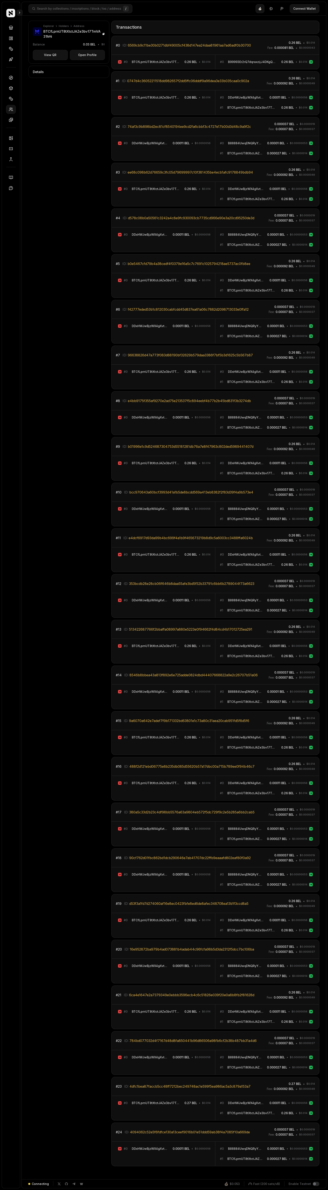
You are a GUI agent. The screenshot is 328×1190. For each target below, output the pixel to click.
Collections (12, 38)
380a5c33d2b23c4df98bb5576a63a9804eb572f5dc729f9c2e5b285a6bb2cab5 (192, 812)
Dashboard (12, 78)
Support (12, 188)
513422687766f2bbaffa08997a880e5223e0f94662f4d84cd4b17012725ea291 (190, 629)
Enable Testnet (300, 1184)
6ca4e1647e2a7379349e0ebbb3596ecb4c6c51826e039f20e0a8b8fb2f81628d (191, 995)
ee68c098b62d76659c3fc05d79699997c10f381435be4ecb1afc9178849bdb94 (190, 172)
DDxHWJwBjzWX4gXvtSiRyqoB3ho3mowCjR (246, 97)
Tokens (12, 49)
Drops (12, 59)
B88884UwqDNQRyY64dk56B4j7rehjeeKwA (245, 143)
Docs (12, 177)
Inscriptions (12, 120)
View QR (50, 55)
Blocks (12, 88)
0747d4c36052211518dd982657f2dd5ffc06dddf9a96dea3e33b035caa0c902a (188, 81)
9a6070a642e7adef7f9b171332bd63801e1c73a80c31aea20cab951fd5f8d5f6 (189, 721)
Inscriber (12, 138)
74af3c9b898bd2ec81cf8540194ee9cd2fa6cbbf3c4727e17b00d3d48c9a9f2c (189, 126)
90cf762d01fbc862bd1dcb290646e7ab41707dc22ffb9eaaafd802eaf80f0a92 (190, 858)
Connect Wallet (304, 8)
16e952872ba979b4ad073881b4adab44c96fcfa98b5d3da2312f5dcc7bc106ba (192, 949)
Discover (12, 28)
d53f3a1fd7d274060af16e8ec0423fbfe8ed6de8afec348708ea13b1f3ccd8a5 (188, 903)
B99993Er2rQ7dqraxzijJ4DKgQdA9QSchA (252, 62)
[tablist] (271, 8)
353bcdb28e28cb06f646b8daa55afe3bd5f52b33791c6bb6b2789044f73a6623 (191, 584)
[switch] (316, 1184)
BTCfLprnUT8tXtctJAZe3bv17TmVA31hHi (156, 62)
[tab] (260, 8)
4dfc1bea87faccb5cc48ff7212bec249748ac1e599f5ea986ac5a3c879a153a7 (190, 1086)
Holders (12, 109)
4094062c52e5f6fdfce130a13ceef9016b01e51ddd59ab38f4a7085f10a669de (190, 1132)
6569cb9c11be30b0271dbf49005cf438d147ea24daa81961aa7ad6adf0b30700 (189, 45)
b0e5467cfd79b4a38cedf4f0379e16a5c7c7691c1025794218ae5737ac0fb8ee (189, 264)
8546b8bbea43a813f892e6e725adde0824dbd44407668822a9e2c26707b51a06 (193, 675)
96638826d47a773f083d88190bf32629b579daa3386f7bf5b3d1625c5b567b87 (190, 355)
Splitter (12, 149)
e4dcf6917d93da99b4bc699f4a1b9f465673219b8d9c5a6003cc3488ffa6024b (191, 538)
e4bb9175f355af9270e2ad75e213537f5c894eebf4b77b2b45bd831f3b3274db (189, 401)
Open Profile (87, 55)
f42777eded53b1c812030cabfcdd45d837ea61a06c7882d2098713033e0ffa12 (188, 309)
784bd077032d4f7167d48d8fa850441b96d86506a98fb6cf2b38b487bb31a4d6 (193, 1041)
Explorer (48, 26)
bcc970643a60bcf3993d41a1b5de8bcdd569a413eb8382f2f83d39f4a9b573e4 (191, 492)
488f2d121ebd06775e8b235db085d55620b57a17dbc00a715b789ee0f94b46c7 (192, 766)
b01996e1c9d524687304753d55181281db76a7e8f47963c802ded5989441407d (190, 446)
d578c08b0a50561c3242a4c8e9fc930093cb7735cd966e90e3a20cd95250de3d (191, 218)
